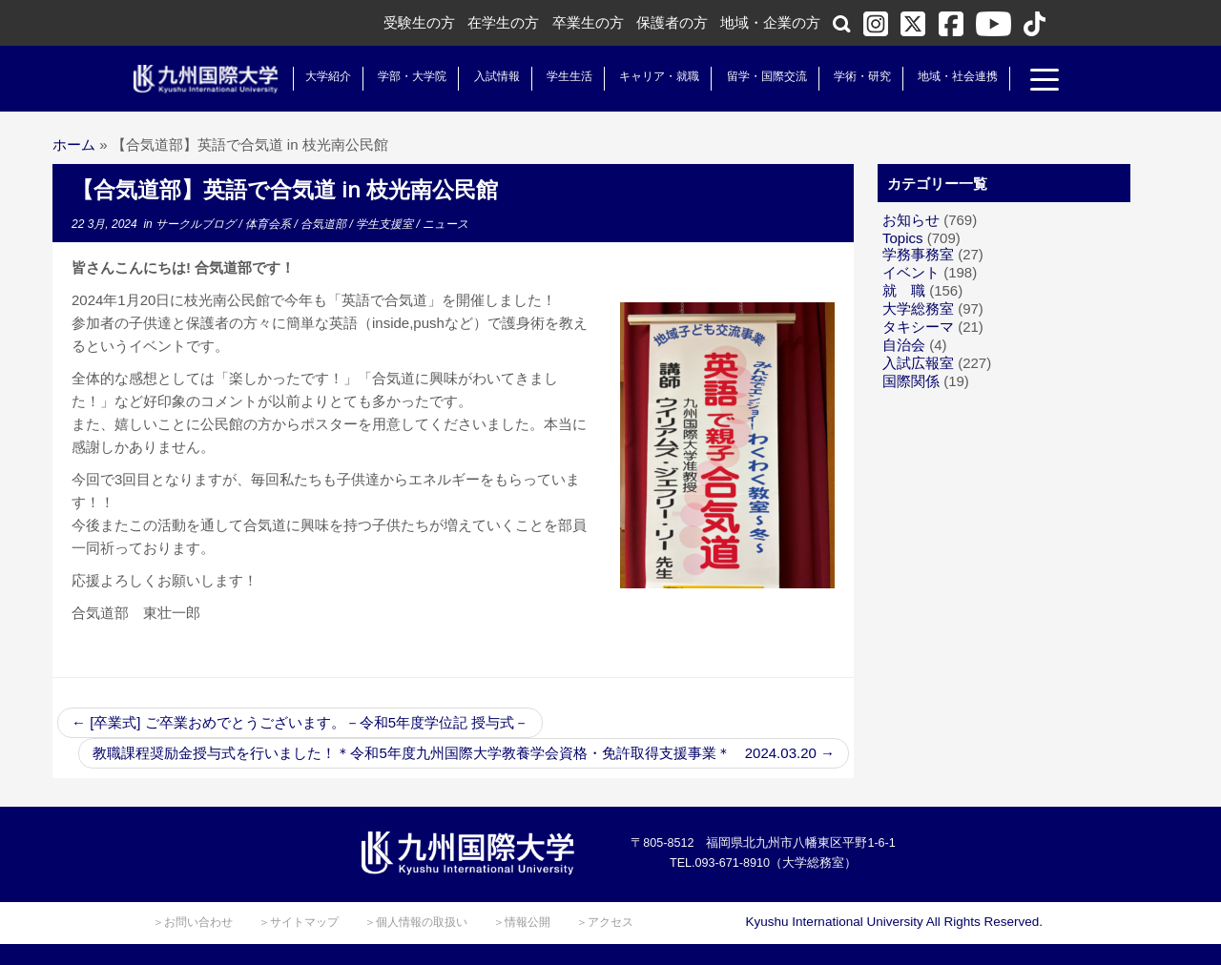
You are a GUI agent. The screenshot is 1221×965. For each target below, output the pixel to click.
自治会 (903, 345)
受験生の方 (419, 22)
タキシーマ (918, 326)
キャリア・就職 (648, 76)
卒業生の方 (588, 22)
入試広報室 (918, 363)
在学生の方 (503, 22)
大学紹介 (317, 76)
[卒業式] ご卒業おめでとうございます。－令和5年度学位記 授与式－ (300, 722)
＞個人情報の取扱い (415, 922)
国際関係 (911, 381)
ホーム (73, 144)
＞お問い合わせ (193, 922)
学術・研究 (851, 76)
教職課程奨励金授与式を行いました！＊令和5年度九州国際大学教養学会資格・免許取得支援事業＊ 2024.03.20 (464, 753)
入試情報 (485, 76)
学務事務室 (918, 254)
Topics (902, 238)
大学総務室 (918, 308)
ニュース (445, 224)
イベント (911, 272)
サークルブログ (196, 224)
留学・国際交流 (755, 76)
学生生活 (558, 76)
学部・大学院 (400, 76)
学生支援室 (386, 224)
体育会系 (269, 224)
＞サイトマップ (299, 922)
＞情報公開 (521, 922)
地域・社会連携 (946, 76)
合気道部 (324, 224)
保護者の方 (672, 22)
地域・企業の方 (770, 22)
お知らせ (911, 220)
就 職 (903, 290)
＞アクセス (604, 922)
